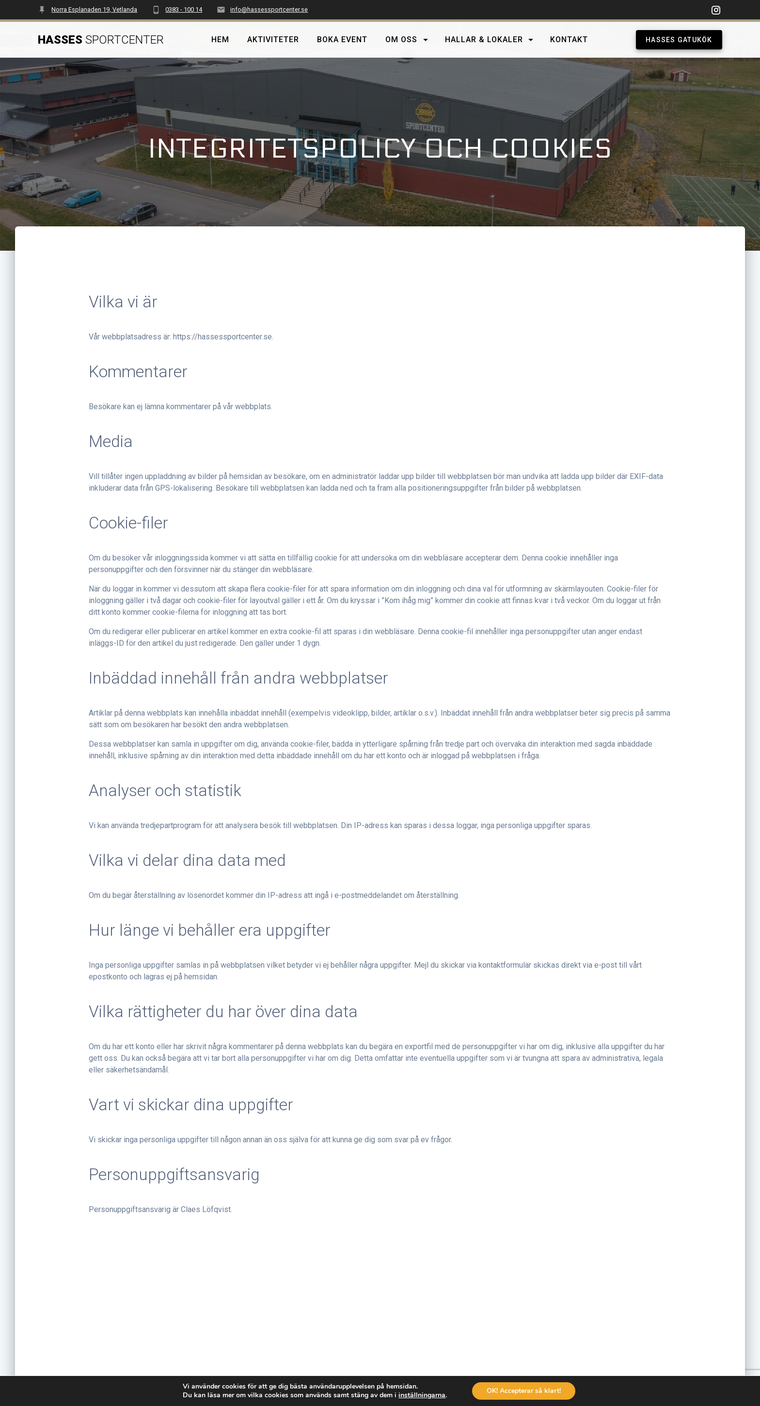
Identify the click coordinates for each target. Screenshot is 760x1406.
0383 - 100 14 (183, 9)
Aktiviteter (274, 39)
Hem (221, 39)
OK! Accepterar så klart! (528, 1391)
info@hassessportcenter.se (269, 9)
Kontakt (569, 39)
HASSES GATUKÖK (679, 40)
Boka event (342, 39)
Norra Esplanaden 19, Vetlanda (94, 9)
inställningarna (423, 1395)
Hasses (101, 40)
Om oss (401, 39)
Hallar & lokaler (484, 39)
